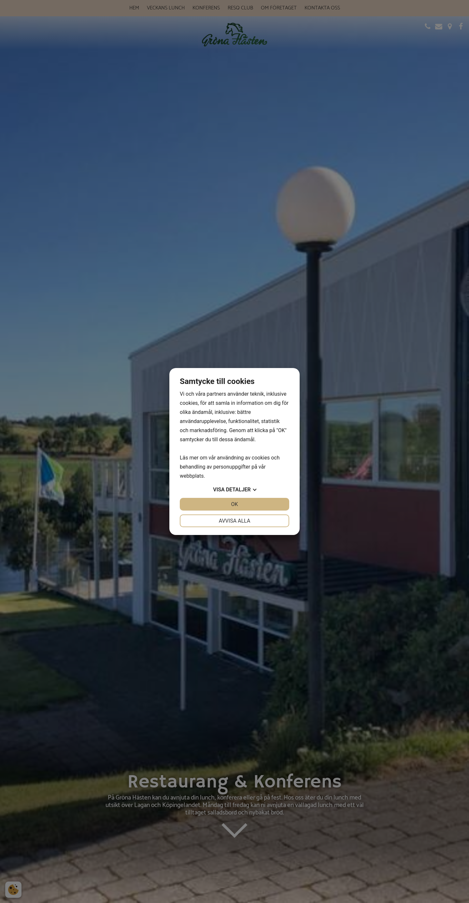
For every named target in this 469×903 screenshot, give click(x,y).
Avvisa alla (234, 521)
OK (234, 504)
